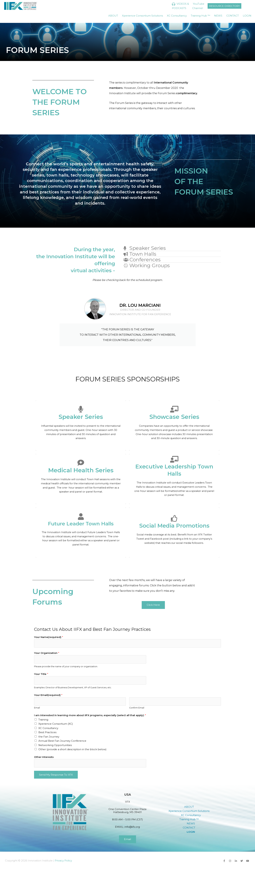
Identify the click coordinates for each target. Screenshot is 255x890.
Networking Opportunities (55, 745)
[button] (191, 807)
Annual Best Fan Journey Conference (62, 740)
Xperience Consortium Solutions (142, 15)
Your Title (41, 674)
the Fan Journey (48, 736)
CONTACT (232, 15)
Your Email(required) (48, 695)
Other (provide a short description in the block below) (72, 749)
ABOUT (113, 15)
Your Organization (46, 653)
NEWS (218, 15)
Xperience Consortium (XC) (55, 723)
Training (43, 719)
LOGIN (247, 15)
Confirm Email (136, 707)
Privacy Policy (63, 860)
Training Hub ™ (200, 15)
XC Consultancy (177, 15)
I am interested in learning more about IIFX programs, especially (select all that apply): (90, 715)
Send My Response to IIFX (56, 774)
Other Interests (44, 757)
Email (37, 707)
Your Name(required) (48, 637)
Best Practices (47, 732)
